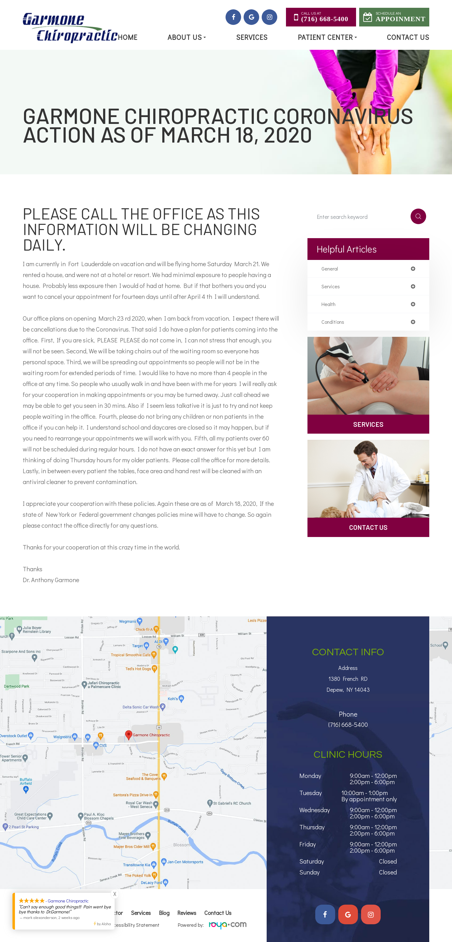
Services (252, 37)
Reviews (186, 912)
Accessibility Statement (133, 924)
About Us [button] (187, 37)
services (331, 287)
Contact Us (408, 37)
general (330, 269)
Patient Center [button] (327, 37)
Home (127, 37)
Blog (164, 912)
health (329, 306)
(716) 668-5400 (348, 722)
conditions (334, 324)
